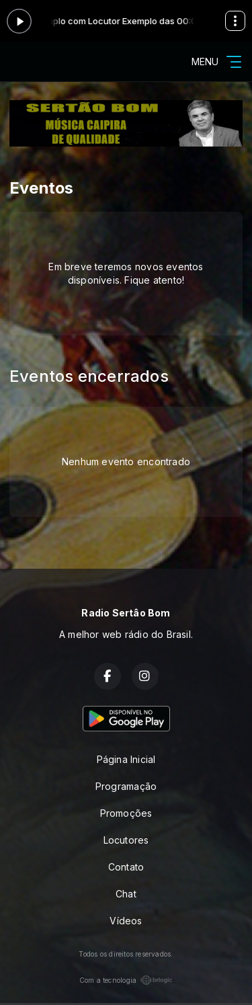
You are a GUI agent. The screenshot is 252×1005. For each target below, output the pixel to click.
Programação (126, 786)
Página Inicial (126, 759)
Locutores (126, 840)
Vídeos (126, 920)
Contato (126, 867)
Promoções (126, 813)
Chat (126, 893)
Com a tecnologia (126, 980)
